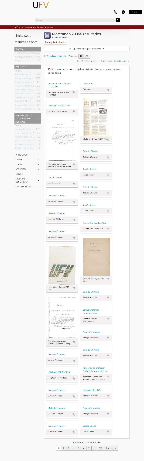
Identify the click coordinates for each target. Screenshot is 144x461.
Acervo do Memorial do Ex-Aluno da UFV (34, 86)
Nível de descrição (21, 180)
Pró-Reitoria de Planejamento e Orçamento (35, 141)
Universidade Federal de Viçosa (29, 94)
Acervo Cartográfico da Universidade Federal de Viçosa (40, 109)
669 (100, 448)
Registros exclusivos (24, 53)
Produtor (21, 154)
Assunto (20, 169)
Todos (18, 71)
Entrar (135, 12)
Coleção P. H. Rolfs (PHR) (26, 101)
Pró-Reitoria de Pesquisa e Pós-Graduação (35, 148)
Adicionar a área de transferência (73, 92)
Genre (19, 173)
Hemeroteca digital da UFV (27, 78)
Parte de (20, 67)
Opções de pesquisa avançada (87, 48)
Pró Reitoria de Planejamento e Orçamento (35, 145)
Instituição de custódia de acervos (24, 118)
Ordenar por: (107, 61)
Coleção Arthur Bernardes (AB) (29, 105)
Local (18, 164)
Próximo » (111, 448)
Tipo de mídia (23, 186)
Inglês (18, 61)
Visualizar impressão (55, 56)
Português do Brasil (24, 57)
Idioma (19, 49)
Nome (18, 159)
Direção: (81, 61)
